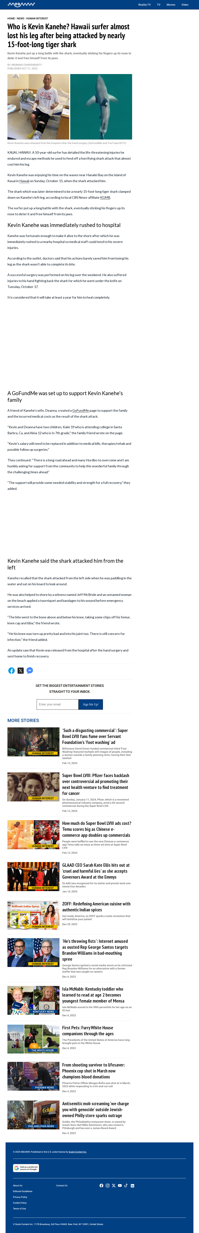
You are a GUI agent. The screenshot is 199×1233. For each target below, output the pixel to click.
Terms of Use (19, 1208)
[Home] (21, 5)
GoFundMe (80, 410)
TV (158, 4)
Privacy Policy (20, 1197)
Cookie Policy (20, 1203)
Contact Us (61, 1185)
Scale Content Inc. (78, 1152)
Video (185, 4)
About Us (17, 1185)
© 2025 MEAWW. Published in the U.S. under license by (41, 1152)
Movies (171, 4)
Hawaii (24, 181)
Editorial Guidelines (22, 1191)
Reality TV (144, 4)
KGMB (105, 197)
